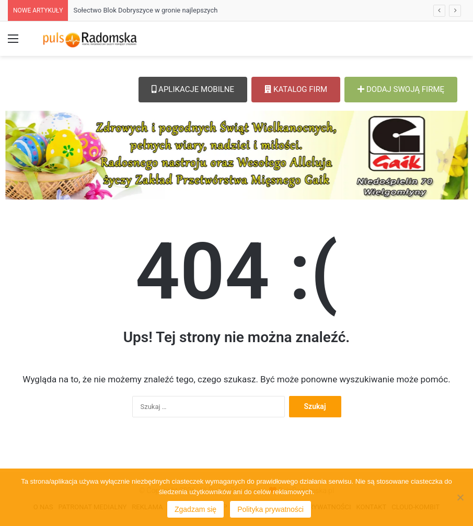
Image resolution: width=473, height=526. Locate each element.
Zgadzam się (195, 509)
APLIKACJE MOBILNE (193, 89)
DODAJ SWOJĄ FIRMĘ (400, 89)
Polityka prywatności (270, 509)
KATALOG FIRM (295, 89)
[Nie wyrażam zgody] (460, 497)
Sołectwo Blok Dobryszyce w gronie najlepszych (145, 10)
